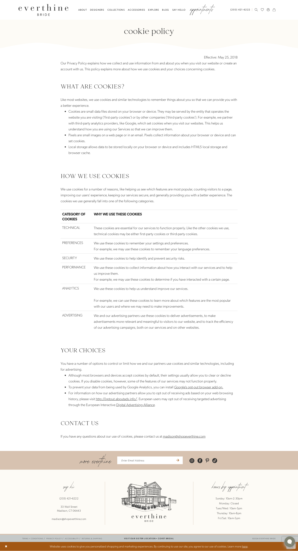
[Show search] (256, 9)
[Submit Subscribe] (178, 460)
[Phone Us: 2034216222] (240, 9)
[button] (268, 9)
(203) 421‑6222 (68, 498)
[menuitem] (241, 9)
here (244, 546)
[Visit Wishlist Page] (262, 9)
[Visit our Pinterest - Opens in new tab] (208, 460)
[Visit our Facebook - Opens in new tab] (201, 460)
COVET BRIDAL (166, 538)
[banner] (43, 10)
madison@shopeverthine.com (69, 519)
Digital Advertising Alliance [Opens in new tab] (135, 404)
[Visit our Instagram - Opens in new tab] (193, 460)
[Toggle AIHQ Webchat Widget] (289, 541)
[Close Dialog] (6, 546)
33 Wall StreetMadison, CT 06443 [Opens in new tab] (69, 508)
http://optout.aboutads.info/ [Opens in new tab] (116, 398)
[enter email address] (150, 460)
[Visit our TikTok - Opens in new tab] (216, 460)
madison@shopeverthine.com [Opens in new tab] (184, 436)
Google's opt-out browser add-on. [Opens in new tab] (198, 387)
